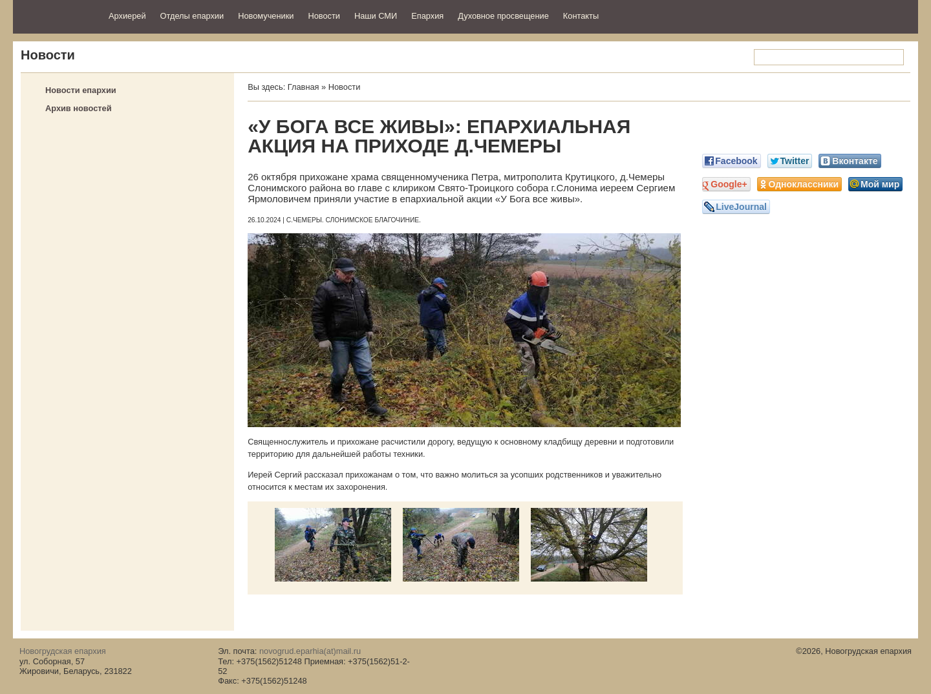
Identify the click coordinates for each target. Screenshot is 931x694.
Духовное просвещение (503, 16)
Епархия (427, 16)
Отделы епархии (192, 16)
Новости (324, 16)
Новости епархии (80, 90)
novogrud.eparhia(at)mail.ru (310, 651)
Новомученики (266, 16)
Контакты (581, 16)
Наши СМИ (375, 16)
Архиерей (127, 16)
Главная (303, 87)
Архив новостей (78, 108)
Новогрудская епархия (56, 15)
